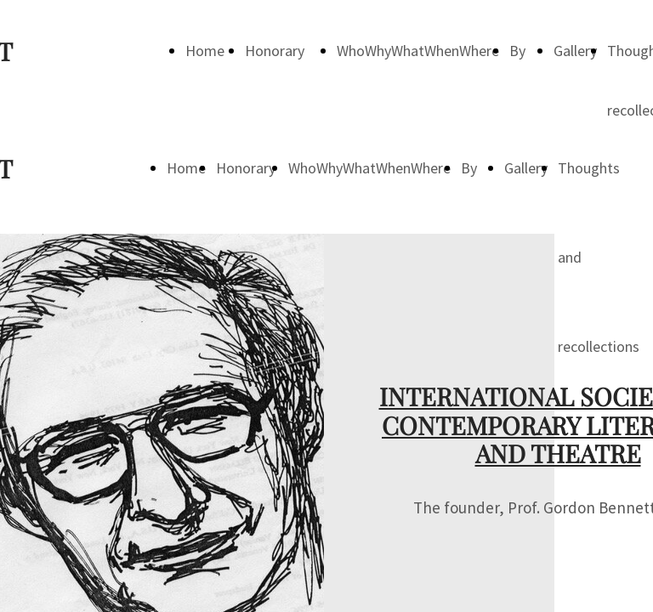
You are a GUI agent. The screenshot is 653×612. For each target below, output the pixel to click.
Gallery (575, 50)
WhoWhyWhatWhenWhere (418, 50)
